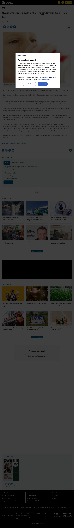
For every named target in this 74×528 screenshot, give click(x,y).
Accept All (43, 84)
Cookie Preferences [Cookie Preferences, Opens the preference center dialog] (29, 84)
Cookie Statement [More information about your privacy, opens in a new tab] (46, 79)
